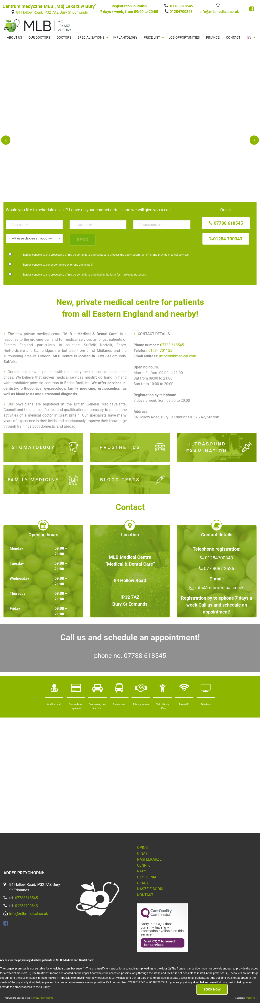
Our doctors (39, 37)
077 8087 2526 (216, 568)
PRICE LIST (152, 37)
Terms (50, 997)
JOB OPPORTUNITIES (184, 37)
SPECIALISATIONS (91, 37)
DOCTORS (64, 37)
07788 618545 (172, 345)
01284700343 (181, 11)
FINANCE (213, 37)
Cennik (143, 865)
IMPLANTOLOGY (125, 37)
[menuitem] (14, 37)
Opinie (142, 847)
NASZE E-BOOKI (150, 889)
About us (14, 37)
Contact (233, 37)
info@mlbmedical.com (177, 356)
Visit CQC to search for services (160, 943)
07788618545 (181, 6)
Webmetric (251, 997)
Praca (143, 883)
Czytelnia (146, 877)
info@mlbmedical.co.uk (219, 11)
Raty (141, 871)
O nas (142, 853)
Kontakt (145, 895)
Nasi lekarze (149, 859)
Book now (212, 989)
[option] (130, 157)
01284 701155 (160, 350)
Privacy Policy (39, 997)
